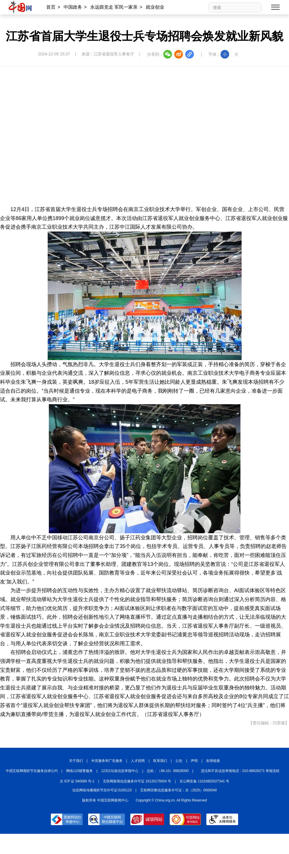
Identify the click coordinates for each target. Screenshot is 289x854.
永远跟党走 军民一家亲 (114, 7)
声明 (194, 761)
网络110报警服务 (79, 771)
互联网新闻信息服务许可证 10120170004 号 (137, 781)
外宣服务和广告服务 (107, 761)
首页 (50, 7)
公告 (178, 761)
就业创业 (155, 7)
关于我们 (76, 761)
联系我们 (160, 761)
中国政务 (73, 7)
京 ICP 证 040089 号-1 (77, 781)
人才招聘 (138, 761)
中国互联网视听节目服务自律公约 (32, 771)
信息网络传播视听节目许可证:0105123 (102, 790)
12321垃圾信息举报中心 (119, 771)
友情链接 (213, 761)
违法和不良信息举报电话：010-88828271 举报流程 (240, 771)
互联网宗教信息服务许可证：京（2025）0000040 (178, 790)
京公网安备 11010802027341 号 (204, 781)
